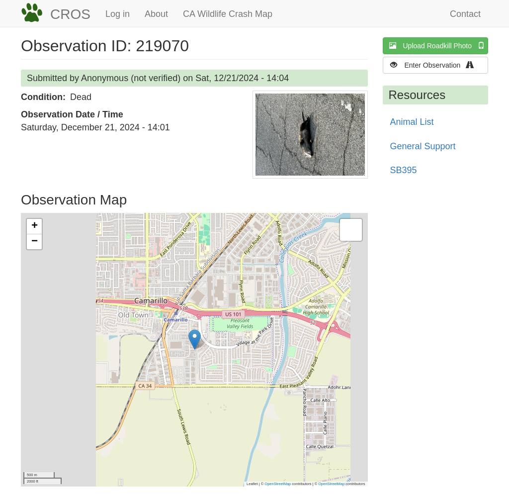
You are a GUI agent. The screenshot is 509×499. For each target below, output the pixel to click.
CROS (70, 14)
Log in (117, 14)
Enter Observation (435, 65)
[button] (310, 135)
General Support (423, 146)
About (156, 14)
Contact (465, 14)
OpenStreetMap (277, 484)
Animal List (412, 122)
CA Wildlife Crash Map (227, 14)
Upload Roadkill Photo (439, 45)
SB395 (403, 170)
